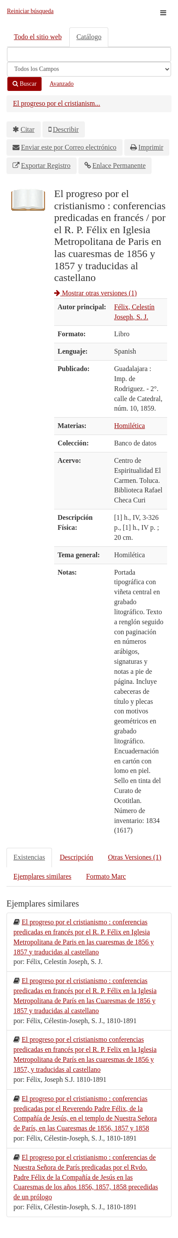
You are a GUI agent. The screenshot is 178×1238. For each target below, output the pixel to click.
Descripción (76, 857)
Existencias (29, 857)
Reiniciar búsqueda (30, 11)
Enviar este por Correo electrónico (69, 147)
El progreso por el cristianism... (56, 103)
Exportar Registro (46, 165)
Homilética (129, 425)
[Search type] (89, 69)
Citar (28, 129)
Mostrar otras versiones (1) (95, 293)
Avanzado (61, 83)
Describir (66, 129)
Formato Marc (106, 876)
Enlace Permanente (119, 165)
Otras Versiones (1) (134, 857)
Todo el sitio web (37, 36)
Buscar (24, 83)
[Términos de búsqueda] (89, 54)
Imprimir (150, 147)
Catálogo (88, 36)
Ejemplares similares (42, 876)
